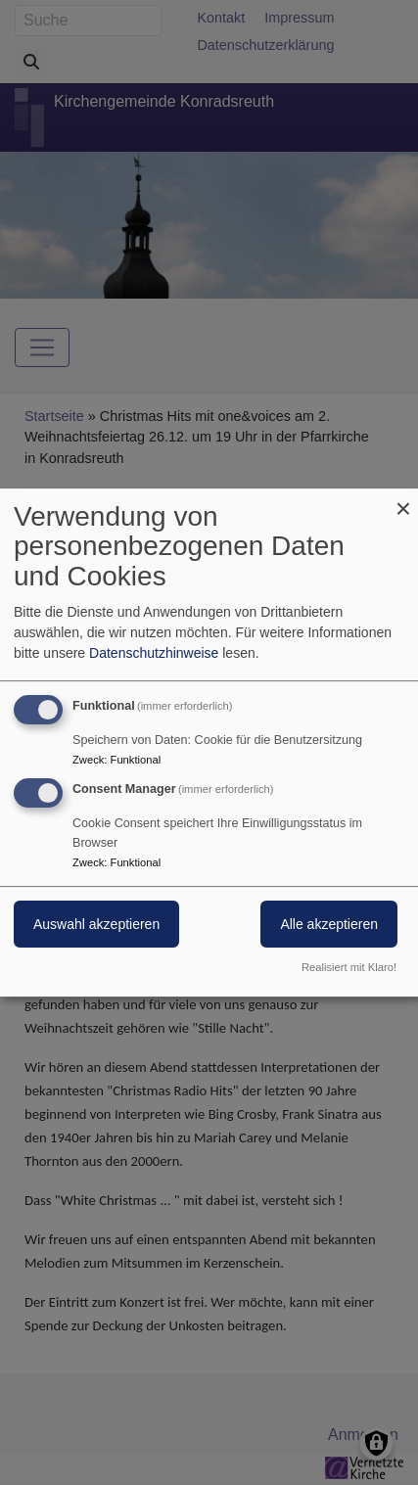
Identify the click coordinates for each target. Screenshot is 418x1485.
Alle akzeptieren (329, 925)
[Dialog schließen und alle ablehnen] (403, 500)
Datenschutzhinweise (153, 653)
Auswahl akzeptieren (96, 925)
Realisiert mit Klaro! (349, 967)
